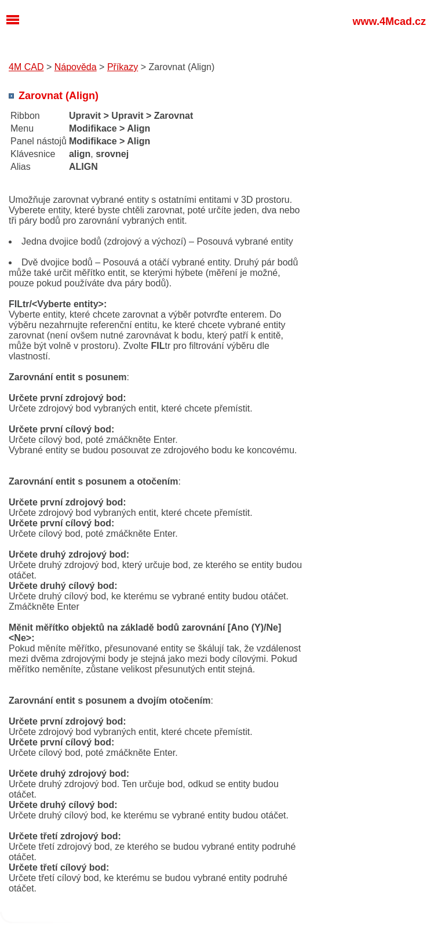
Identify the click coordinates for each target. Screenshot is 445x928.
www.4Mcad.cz (389, 21)
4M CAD (26, 67)
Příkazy (122, 67)
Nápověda (75, 67)
